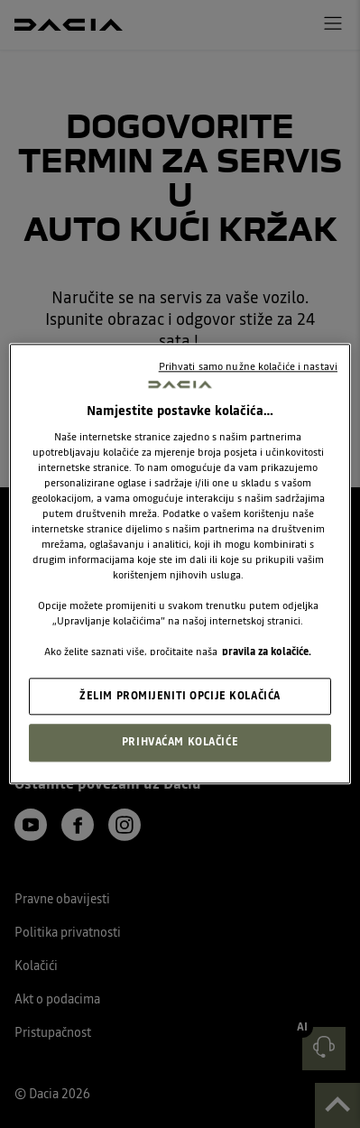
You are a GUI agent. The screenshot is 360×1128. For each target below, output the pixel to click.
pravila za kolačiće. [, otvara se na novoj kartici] (266, 652)
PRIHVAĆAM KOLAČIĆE (180, 742)
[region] (180, 563)
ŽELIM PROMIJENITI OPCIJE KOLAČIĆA (180, 696)
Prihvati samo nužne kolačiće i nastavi (248, 366)
